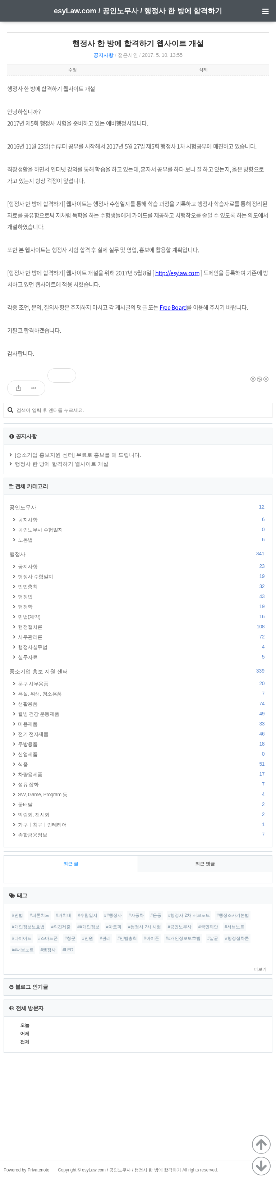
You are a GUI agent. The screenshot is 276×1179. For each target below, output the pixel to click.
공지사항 (103, 55)
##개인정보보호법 (183, 938)
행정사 (138, 554)
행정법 (142, 596)
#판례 (105, 938)
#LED (68, 949)
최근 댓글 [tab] (205, 863)
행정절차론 (142, 627)
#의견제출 (61, 926)
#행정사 (48, 949)
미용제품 (142, 724)
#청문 (69, 938)
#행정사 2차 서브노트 (189, 915)
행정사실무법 (142, 647)
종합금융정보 (142, 835)
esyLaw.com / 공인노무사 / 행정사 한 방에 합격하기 (138, 11)
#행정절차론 (237, 938)
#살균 (212, 938)
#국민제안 (208, 926)
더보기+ (261, 969)
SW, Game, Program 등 (142, 794)
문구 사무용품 (142, 683)
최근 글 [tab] (71, 863)
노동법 (142, 540)
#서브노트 (234, 926)
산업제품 (142, 754)
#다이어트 (22, 938)
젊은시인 (128, 55)
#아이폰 (151, 938)
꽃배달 (142, 804)
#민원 (87, 938)
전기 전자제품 (142, 734)
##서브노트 (23, 949)
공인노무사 (138, 507)
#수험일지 (87, 915)
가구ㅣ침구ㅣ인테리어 (142, 824)
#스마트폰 (48, 938)
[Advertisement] (138, 1110)
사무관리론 (142, 637)
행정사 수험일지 (142, 576)
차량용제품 (142, 774)
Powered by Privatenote (26, 1170)
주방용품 (142, 744)
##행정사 (113, 915)
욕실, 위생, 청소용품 (142, 694)
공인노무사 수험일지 (142, 530)
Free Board (173, 307)
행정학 (142, 607)
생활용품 (142, 704)
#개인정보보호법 (28, 926)
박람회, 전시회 (142, 814)
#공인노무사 (180, 926)
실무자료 (142, 657)
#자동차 (136, 915)
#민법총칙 (127, 938)
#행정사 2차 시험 (144, 926)
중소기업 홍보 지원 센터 (138, 671)
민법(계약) (142, 617)
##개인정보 (88, 926)
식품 (142, 764)
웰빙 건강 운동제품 (142, 714)
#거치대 (63, 915)
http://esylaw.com (177, 272)
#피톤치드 (39, 915)
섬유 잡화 (142, 784)
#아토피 (113, 926)
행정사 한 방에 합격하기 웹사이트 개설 (137, 43)
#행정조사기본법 (232, 915)
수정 (72, 69)
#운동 (156, 915)
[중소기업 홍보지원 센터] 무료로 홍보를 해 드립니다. (78, 455)
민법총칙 (142, 586)
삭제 (203, 69)
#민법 (17, 915)
